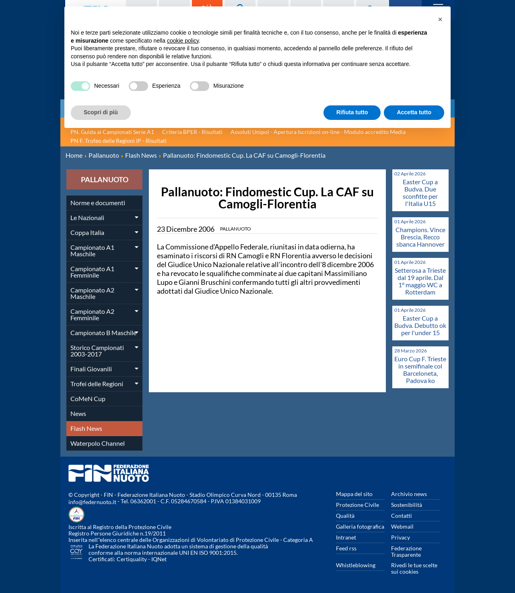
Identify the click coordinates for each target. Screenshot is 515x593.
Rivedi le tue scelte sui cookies (414, 568)
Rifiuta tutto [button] (352, 112)
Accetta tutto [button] (414, 112)
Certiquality (132, 559)
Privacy (400, 537)
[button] (440, 19)
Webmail (402, 526)
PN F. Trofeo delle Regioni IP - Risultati (118, 140)
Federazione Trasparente (406, 551)
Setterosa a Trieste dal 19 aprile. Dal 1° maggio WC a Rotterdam (420, 281)
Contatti (401, 515)
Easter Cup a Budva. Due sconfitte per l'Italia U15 (420, 192)
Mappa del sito (354, 493)
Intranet (346, 537)
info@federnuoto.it (92, 501)
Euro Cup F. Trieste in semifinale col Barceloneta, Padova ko (420, 369)
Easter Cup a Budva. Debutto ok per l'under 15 (420, 325)
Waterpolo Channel (97, 443)
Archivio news (409, 493)
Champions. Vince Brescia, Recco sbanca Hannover (420, 237)
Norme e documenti (97, 202)
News (78, 413)
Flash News (86, 428)
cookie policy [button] (183, 40)
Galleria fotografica (360, 526)
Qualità (345, 515)
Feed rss (346, 548)
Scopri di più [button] (101, 112)
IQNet (159, 559)
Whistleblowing (355, 565)
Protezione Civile (357, 504)
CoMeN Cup (87, 398)
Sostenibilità (406, 504)
